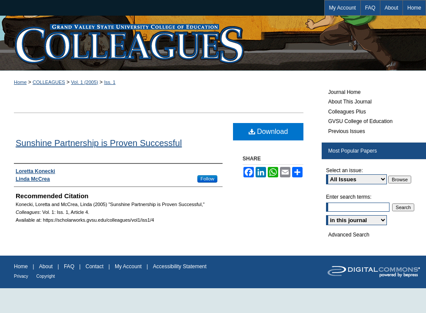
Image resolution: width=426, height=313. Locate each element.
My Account (129, 266)
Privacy (22, 276)
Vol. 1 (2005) (84, 82)
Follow (207, 178)
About (46, 266)
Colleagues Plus (347, 112)
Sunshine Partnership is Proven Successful (99, 143)
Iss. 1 (109, 82)
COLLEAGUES (49, 82)
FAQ (70, 266)
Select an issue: (344, 170)
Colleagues (213, 43)
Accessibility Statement (179, 266)
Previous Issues (346, 131)
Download (268, 131)
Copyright (46, 276)
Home (20, 82)
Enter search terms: (349, 197)
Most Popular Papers (352, 151)
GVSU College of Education (360, 121)
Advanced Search (348, 235)
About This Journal (350, 102)
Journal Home (344, 92)
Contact (95, 266)
